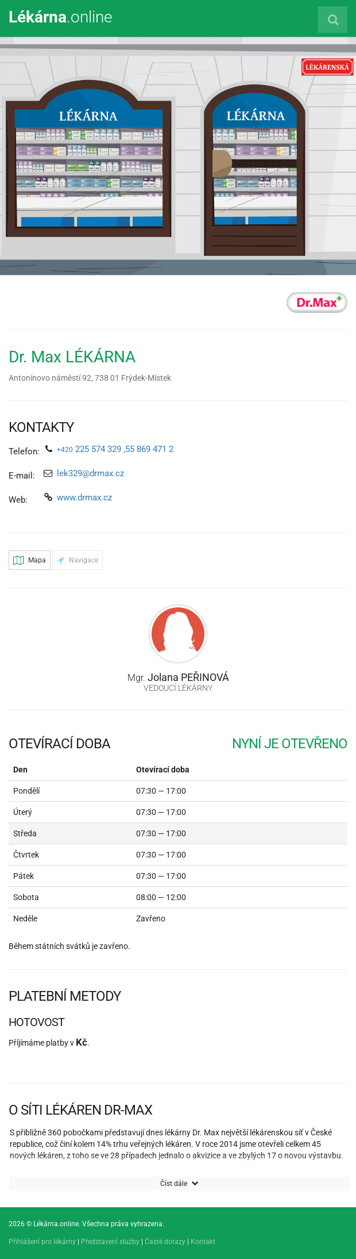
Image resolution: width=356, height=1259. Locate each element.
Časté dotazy (165, 1242)
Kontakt (203, 1242)
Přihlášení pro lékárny (42, 1242)
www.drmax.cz (84, 497)
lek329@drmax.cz (90, 473)
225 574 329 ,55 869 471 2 (115, 449)
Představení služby (110, 1242)
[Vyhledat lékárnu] (332, 19)
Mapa (29, 560)
